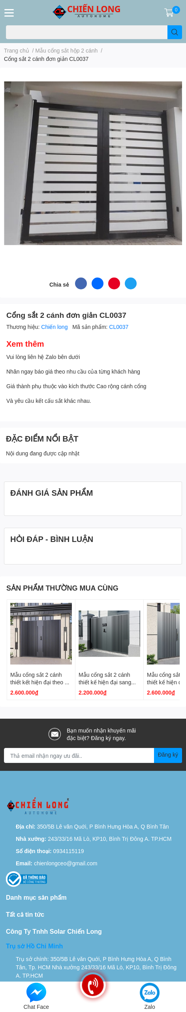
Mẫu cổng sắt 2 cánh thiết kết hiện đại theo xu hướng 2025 (40, 682)
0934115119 (68, 851)
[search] (174, 32)
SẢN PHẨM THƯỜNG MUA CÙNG (62, 587)
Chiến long (55, 326)
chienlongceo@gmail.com (66, 863)
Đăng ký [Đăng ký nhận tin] (168, 754)
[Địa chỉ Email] (93, 755)
